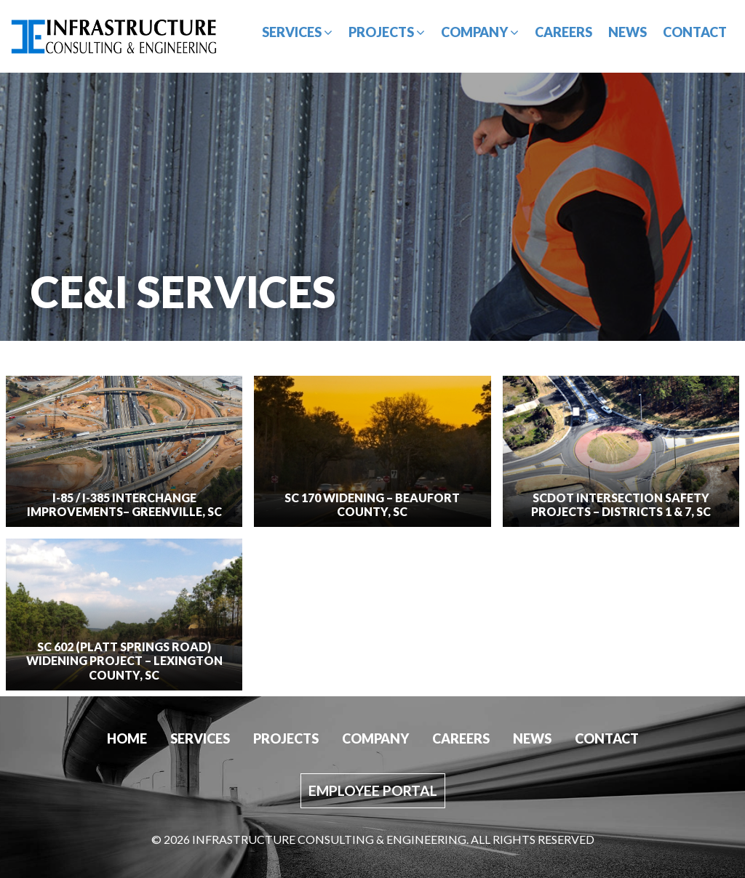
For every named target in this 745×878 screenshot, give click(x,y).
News (627, 32)
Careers (563, 32)
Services (297, 32)
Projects (386, 32)
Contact (695, 32)
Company (480, 32)
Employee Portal (372, 790)
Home (127, 738)
